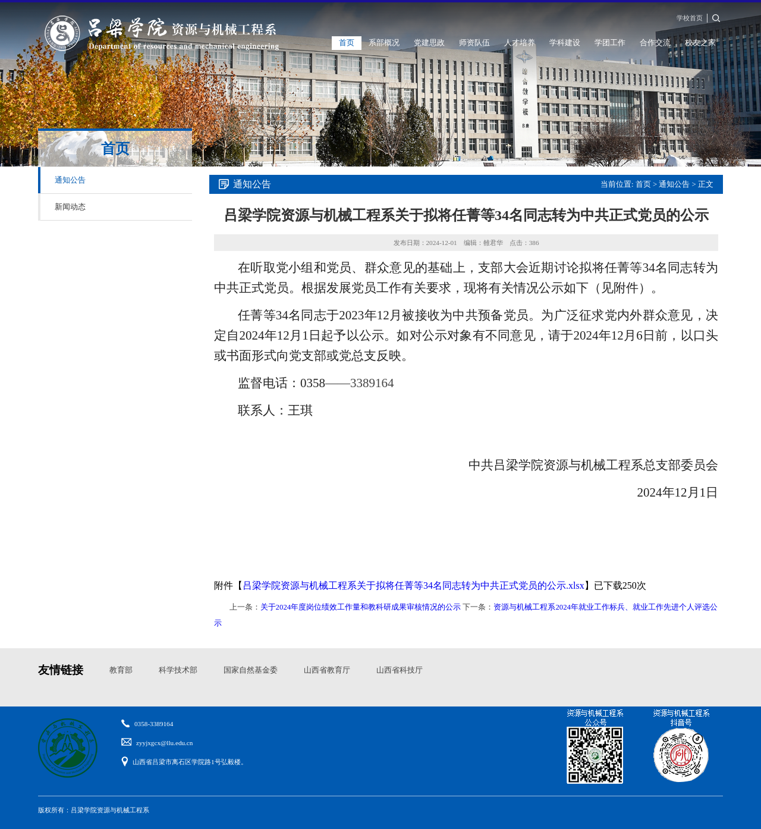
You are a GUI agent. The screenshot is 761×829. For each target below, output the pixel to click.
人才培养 (519, 43)
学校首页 (690, 17)
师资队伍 (474, 43)
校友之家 (700, 43)
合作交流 (655, 43)
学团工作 (610, 43)
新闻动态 (70, 207)
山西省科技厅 (399, 670)
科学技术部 (178, 670)
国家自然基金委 (251, 670)
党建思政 (429, 43)
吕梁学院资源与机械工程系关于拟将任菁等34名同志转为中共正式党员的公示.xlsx (413, 585)
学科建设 (564, 43)
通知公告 (70, 180)
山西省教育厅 (327, 670)
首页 (346, 43)
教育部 (121, 670)
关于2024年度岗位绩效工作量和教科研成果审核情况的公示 (360, 607)
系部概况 (384, 43)
